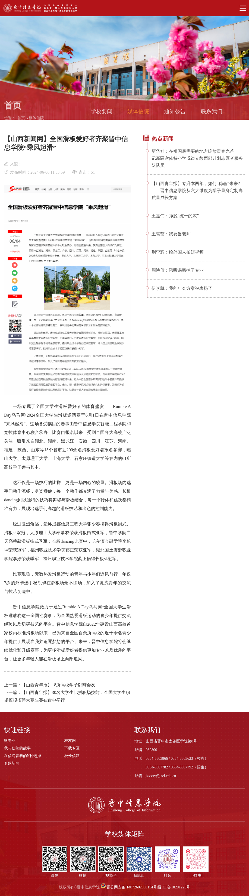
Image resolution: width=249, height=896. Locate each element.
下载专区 (72, 748)
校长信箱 (72, 756)
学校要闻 (101, 114)
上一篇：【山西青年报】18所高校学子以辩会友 (49, 685)
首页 (21, 121)
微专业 (9, 741)
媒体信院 (36, 121)
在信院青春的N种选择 (22, 756)
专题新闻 (11, 763)
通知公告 (175, 114)
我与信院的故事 (17, 748)
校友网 (70, 741)
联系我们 (211, 114)
